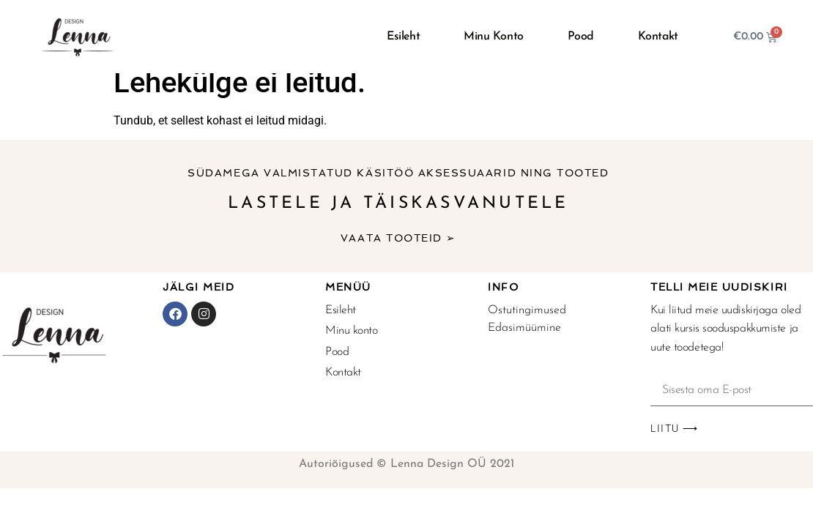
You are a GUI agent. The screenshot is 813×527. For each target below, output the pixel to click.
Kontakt (658, 36)
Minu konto (494, 36)
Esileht (403, 36)
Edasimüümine (524, 328)
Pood (581, 36)
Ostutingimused (527, 310)
